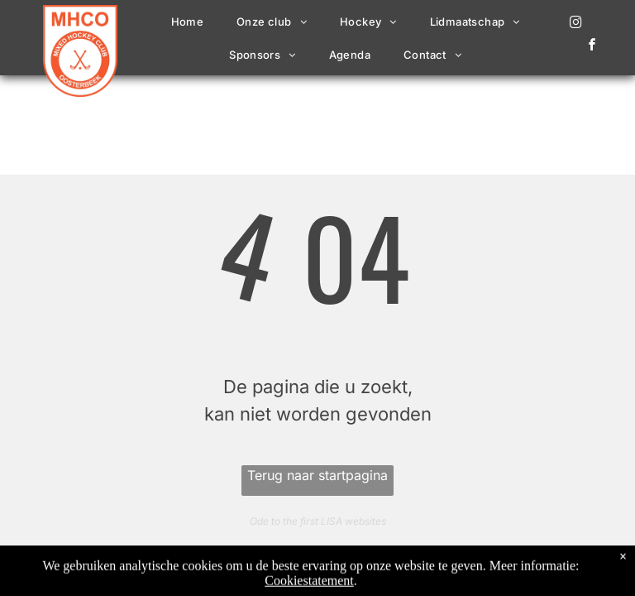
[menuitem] (188, 21)
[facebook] (593, 47)
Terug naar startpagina (317, 475)
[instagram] (576, 24)
